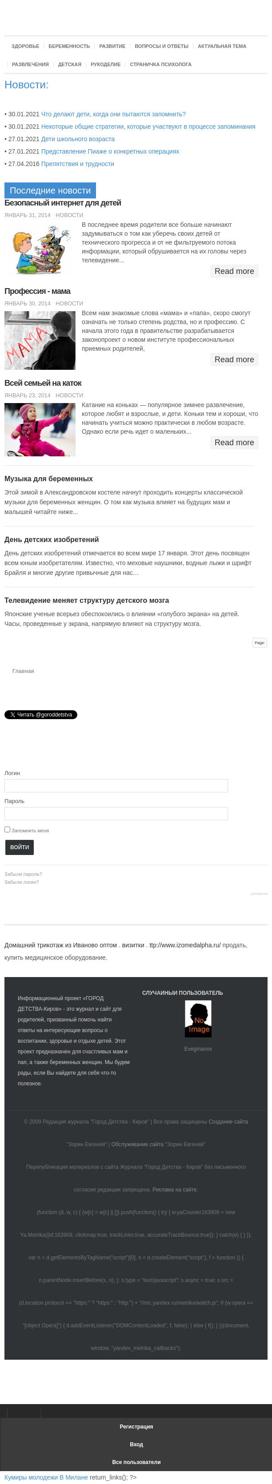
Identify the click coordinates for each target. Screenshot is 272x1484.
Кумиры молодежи (31, 1477)
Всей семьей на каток (42, 383)
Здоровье (25, 46)
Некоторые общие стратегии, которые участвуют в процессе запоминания (148, 126)
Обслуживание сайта (137, 1144)
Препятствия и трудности (77, 163)
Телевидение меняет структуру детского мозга (86, 600)
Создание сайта (228, 1122)
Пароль (14, 801)
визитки (133, 945)
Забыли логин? (21, 882)
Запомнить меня (26, 830)
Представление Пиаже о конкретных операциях (110, 151)
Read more (234, 271)
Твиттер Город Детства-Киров (50, 1413)
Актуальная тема (222, 46)
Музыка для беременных (48, 479)
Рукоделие (105, 64)
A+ (235, 671)
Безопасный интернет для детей (62, 202)
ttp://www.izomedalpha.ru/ (184, 945)
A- (255, 671)
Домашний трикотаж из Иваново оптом (60, 945)
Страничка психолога (161, 64)
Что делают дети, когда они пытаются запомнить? (113, 114)
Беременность (69, 46)
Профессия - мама (37, 291)
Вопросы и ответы (161, 46)
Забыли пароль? (23, 874)
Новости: (26, 85)
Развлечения (30, 64)
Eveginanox (198, 1049)
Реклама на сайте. (175, 1190)
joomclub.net (259, 893)
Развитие (112, 46)
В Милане (74, 1477)
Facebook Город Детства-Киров (17, 1413)
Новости (69, 215)
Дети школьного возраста (78, 138)
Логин (12, 773)
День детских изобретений (51, 539)
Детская (69, 64)
